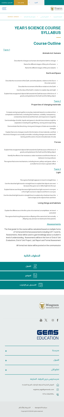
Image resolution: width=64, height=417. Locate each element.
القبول (28, 266)
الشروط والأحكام (24, 407)
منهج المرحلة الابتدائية (29, 16)
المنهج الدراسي (44, 16)
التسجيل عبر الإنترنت (6, 2)
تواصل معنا (21, 2)
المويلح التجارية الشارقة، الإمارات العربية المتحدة (38, 385)
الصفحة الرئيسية (58, 16)
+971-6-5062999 (48, 394)
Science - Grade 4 (13, 16)
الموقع (28, 276)
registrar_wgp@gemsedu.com (43, 389)
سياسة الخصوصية (41, 407)
